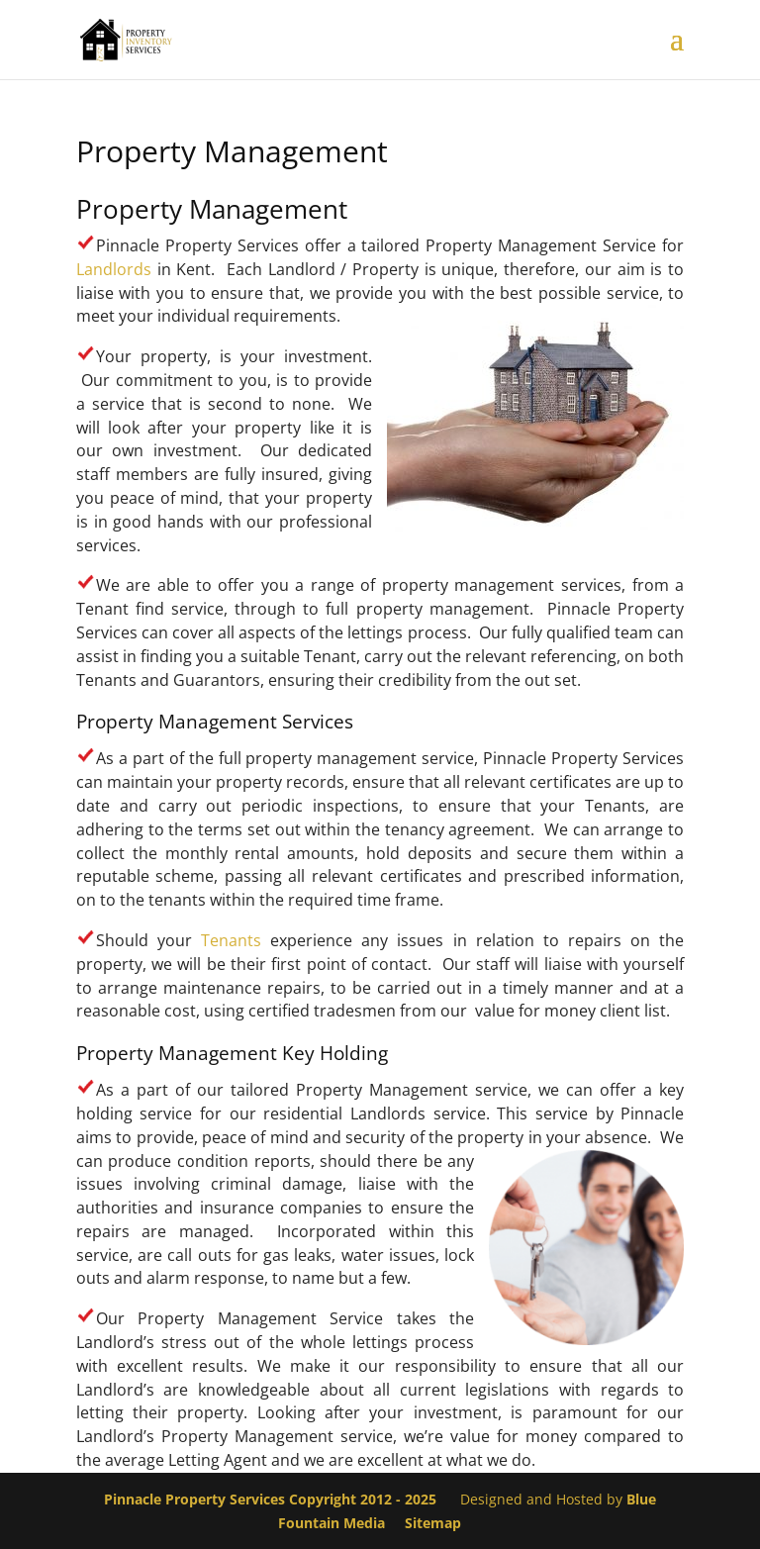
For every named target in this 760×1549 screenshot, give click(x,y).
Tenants (231, 940)
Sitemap (433, 1522)
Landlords (113, 269)
